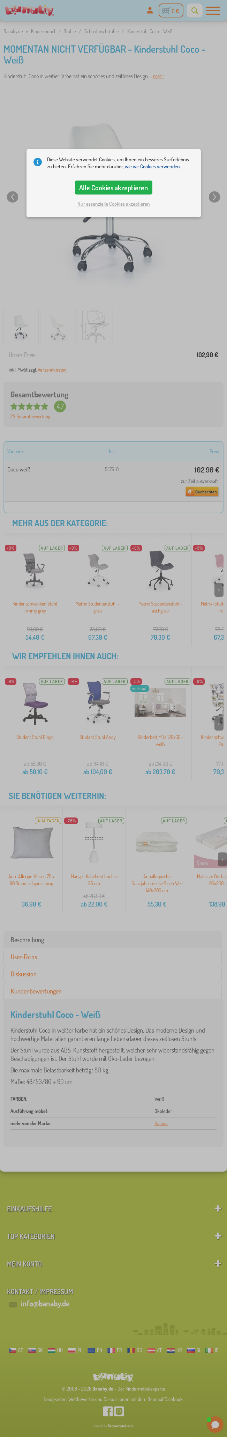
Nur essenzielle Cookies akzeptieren (113, 203)
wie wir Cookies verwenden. (153, 166)
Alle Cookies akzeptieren (113, 187)
